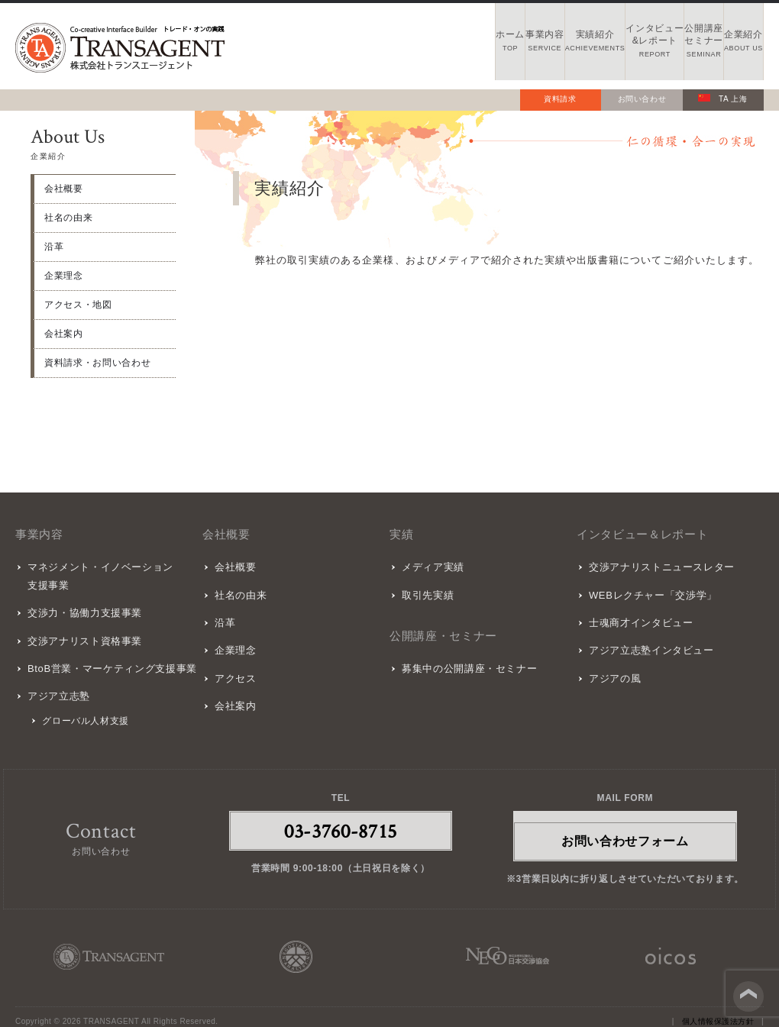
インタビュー (561, 46)
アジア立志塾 (56, 686)
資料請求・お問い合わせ (97, 362)
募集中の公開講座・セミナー (467, 663)
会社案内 (63, 333)
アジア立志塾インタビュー (649, 642)
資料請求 (560, 99)
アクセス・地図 (78, 304)
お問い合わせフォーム (625, 830)
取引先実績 (425, 591)
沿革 (53, 246)
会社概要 (63, 188)
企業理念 (63, 275)
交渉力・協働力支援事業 (82, 609)
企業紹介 (723, 46)
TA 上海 (722, 98)
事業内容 (399, 46)
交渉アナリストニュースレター (659, 566)
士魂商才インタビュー (639, 617)
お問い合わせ (642, 99)
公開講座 (642, 46)
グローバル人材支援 (84, 710)
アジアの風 (612, 668)
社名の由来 (68, 217)
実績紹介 (480, 46)
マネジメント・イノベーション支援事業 (98, 574)
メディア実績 (430, 566)
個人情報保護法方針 (718, 1010)
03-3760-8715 (340, 819)
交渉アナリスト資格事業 (82, 635)
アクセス (233, 668)
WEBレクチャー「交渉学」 (651, 591)
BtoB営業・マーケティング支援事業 (110, 661)
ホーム (318, 46)
